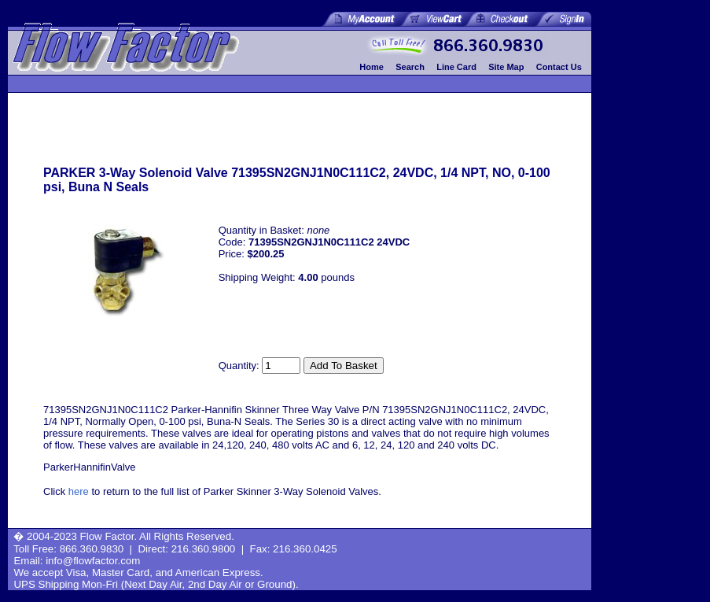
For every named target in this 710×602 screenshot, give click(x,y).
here (78, 491)
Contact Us (559, 67)
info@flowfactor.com (93, 561)
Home (371, 67)
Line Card (456, 67)
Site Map (506, 67)
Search (410, 67)
